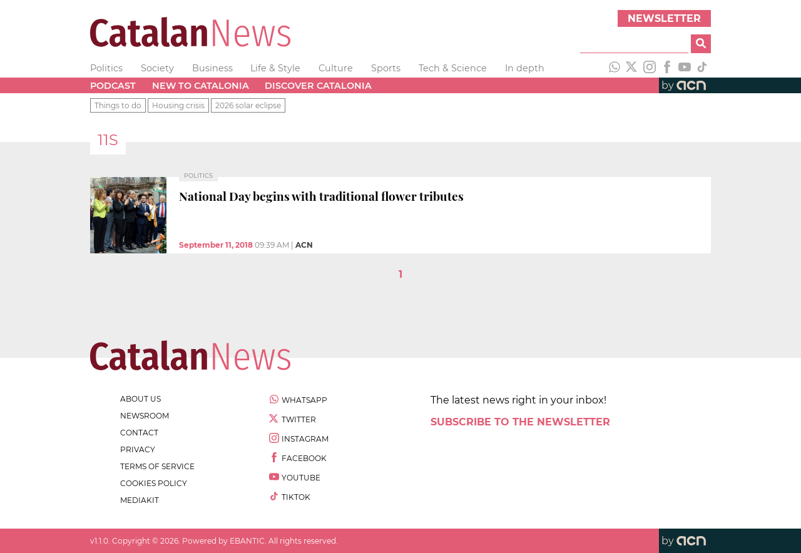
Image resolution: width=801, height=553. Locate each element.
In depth (524, 68)
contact (139, 432)
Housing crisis (178, 105)
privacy (137, 449)
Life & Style (275, 68)
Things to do (117, 105)
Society (157, 68)
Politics (106, 68)
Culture (336, 68)
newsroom (144, 415)
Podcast (113, 85)
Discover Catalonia (318, 85)
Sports (385, 68)
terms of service (157, 466)
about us (140, 398)
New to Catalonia (200, 85)
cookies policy (153, 483)
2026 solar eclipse (248, 105)
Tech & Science (453, 68)
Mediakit (139, 500)
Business (212, 68)
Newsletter (664, 18)
